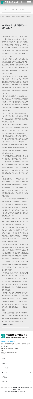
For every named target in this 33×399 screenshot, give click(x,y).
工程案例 (4, 381)
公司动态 (6, 10)
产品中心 (4, 359)
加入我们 (4, 377)
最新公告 (14, 10)
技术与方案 (5, 368)
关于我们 (4, 372)
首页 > (3, 16)
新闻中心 (4, 363)
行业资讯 (22, 10)
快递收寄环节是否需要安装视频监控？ (22, 16)
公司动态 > (9, 16)
